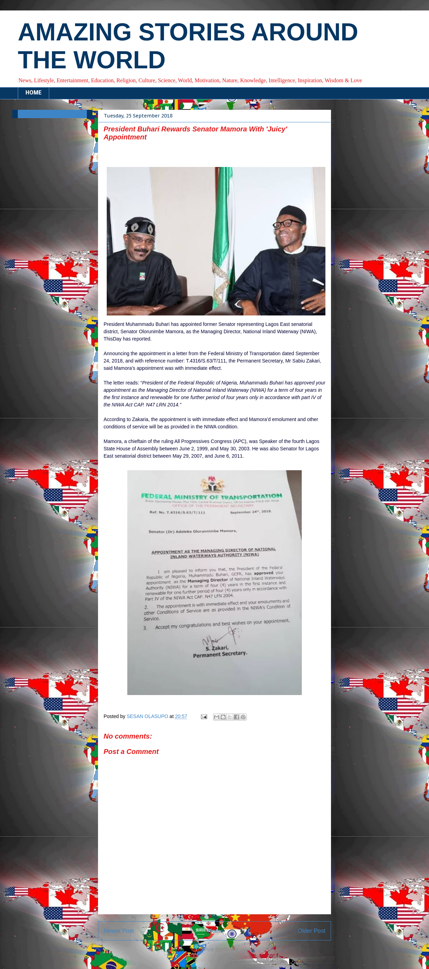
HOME (33, 93)
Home (216, 931)
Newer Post (119, 931)
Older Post (311, 931)
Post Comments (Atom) (229, 949)
